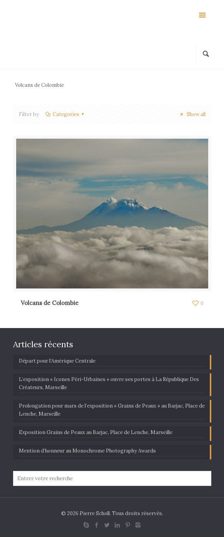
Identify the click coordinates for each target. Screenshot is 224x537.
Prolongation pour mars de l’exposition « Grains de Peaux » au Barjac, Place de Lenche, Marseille (112, 410)
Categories (65, 114)
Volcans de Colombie (50, 303)
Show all (191, 114)
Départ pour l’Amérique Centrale (57, 361)
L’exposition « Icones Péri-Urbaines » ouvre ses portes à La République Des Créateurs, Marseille (109, 383)
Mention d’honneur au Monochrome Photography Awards (87, 451)
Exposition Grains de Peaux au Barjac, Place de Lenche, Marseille (95, 432)
